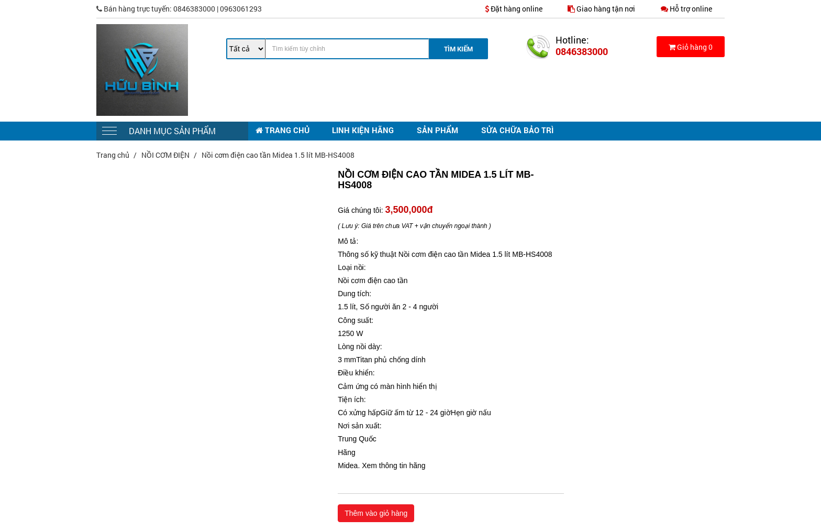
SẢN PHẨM (437, 130)
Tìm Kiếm (458, 48)
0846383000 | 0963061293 (179, 9)
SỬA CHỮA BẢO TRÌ (517, 130)
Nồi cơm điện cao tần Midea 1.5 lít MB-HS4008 (278, 155)
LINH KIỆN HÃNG (363, 130)
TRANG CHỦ (282, 130)
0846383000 (582, 51)
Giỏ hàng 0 (691, 47)
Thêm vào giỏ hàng (376, 513)
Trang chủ (113, 155)
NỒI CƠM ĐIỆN (166, 155)
